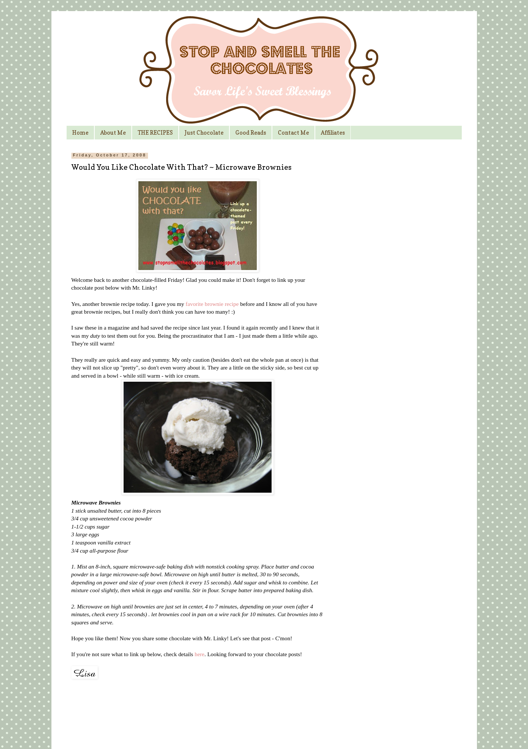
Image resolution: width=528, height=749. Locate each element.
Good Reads (250, 132)
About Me (113, 132)
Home (80, 132)
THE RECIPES (155, 132)
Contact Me (293, 132)
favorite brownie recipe (212, 304)
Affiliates (333, 132)
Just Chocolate (204, 132)
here (199, 654)
